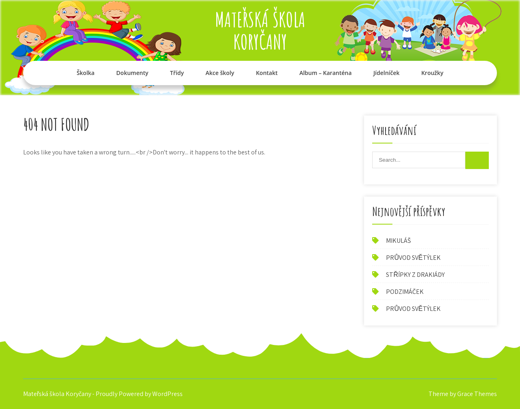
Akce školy (220, 73)
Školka (85, 73)
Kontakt (267, 73)
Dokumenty (132, 73)
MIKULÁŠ (398, 240)
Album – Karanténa (325, 73)
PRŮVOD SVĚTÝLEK (413, 257)
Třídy (177, 73)
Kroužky (432, 73)
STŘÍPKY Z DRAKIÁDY (415, 274)
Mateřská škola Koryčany (260, 30)
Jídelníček (386, 73)
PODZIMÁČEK (405, 291)
